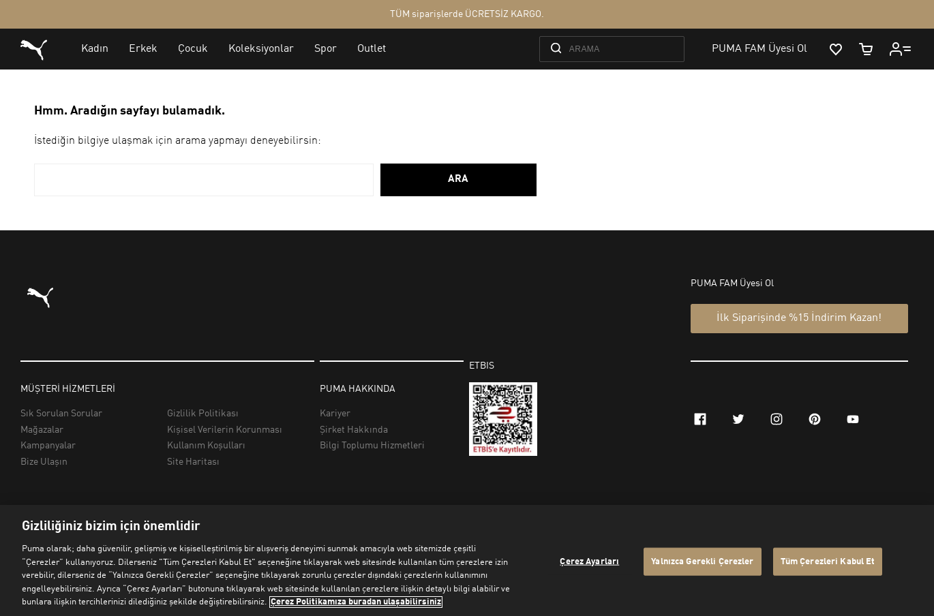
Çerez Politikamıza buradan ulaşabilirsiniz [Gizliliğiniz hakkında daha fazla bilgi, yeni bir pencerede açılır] (356, 602)
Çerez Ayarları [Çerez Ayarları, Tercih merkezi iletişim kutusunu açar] (589, 561)
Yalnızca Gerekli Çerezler (702, 561)
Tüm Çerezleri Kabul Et (828, 561)
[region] (467, 560)
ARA (458, 179)
